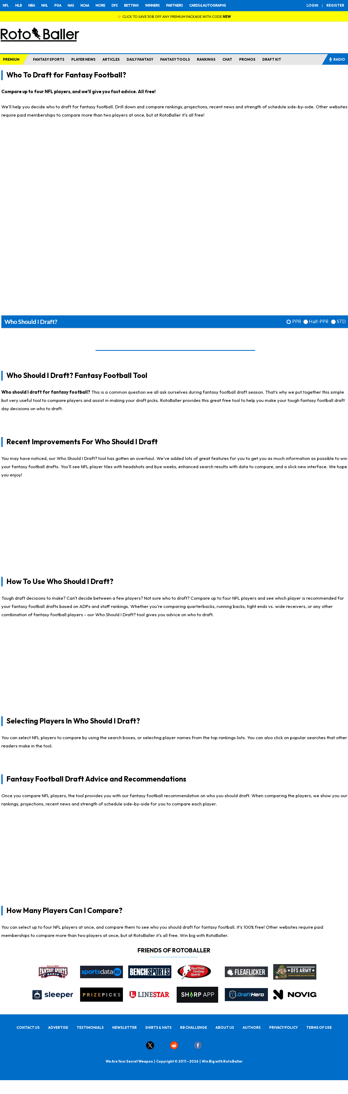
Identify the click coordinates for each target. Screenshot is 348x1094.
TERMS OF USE (319, 1027)
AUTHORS (252, 1027)
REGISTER (335, 5)
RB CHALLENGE (193, 1027)
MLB (18, 5)
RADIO (337, 59)
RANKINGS (206, 59)
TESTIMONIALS (90, 1027)
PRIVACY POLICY (283, 1027)
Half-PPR (318, 321)
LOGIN (312, 5)
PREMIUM (11, 59)
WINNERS (152, 5)
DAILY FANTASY (140, 59)
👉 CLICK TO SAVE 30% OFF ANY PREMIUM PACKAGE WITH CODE (174, 16)
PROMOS (247, 59)
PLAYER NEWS (83, 59)
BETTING (131, 5)
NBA (31, 5)
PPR (296, 321)
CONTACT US (28, 1027)
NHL (44, 5)
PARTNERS (174, 5)
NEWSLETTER (124, 1027)
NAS (71, 5)
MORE (100, 5)
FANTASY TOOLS (175, 59)
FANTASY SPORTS (48, 59)
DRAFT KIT (271, 59)
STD (341, 321)
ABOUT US (225, 1027)
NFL (6, 5)
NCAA (84, 5)
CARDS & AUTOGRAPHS (207, 5)
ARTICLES (111, 59)
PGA (57, 5)
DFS (114, 5)
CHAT (227, 59)
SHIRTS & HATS (158, 1027)
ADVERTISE (58, 1027)
